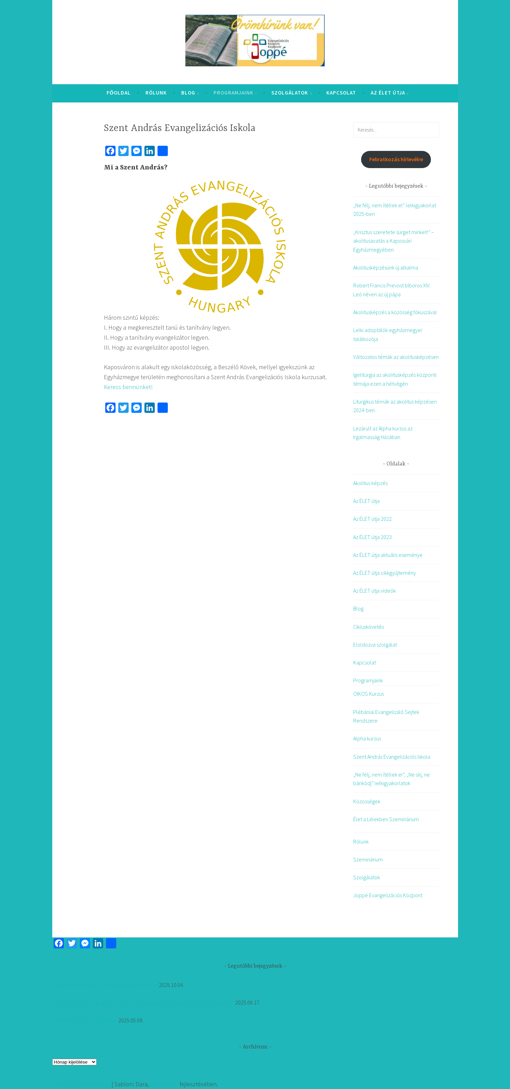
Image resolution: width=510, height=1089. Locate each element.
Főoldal (119, 92)
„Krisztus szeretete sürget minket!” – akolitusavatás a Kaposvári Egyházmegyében (393, 241)
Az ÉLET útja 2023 (372, 537)
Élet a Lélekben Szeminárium (386, 819)
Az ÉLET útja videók (374, 590)
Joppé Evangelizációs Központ (387, 895)
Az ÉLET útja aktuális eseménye (388, 554)
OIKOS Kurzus (368, 693)
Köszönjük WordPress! (81, 1084)
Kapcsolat (341, 92)
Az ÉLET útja (388, 92)
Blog (188, 92)
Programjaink (233, 92)
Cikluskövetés (368, 626)
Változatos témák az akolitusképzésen (396, 356)
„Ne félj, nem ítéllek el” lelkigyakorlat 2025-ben (105, 984)
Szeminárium (368, 859)
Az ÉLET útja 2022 (372, 518)
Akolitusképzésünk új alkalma (385, 267)
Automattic (164, 1084)
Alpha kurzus (367, 738)
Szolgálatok (289, 92)
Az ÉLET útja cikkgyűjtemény (384, 572)
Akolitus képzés (370, 483)
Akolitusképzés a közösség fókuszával (395, 312)
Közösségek (366, 801)
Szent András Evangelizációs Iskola (391, 756)
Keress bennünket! (128, 387)
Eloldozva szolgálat (375, 644)
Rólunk (156, 92)
